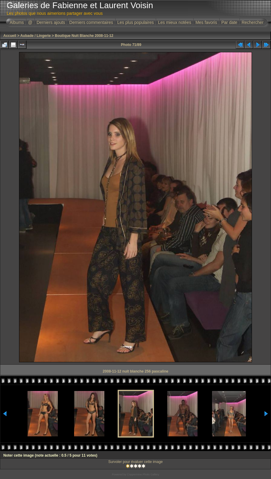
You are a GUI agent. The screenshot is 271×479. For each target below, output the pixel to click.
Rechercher (252, 22)
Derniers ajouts (51, 22)
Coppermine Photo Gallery (143, 474)
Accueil (9, 36)
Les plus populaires (135, 22)
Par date (229, 22)
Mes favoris (206, 22)
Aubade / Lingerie (35, 36)
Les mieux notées (174, 22)
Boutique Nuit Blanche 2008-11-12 (84, 36)
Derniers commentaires (91, 22)
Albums (17, 22)
